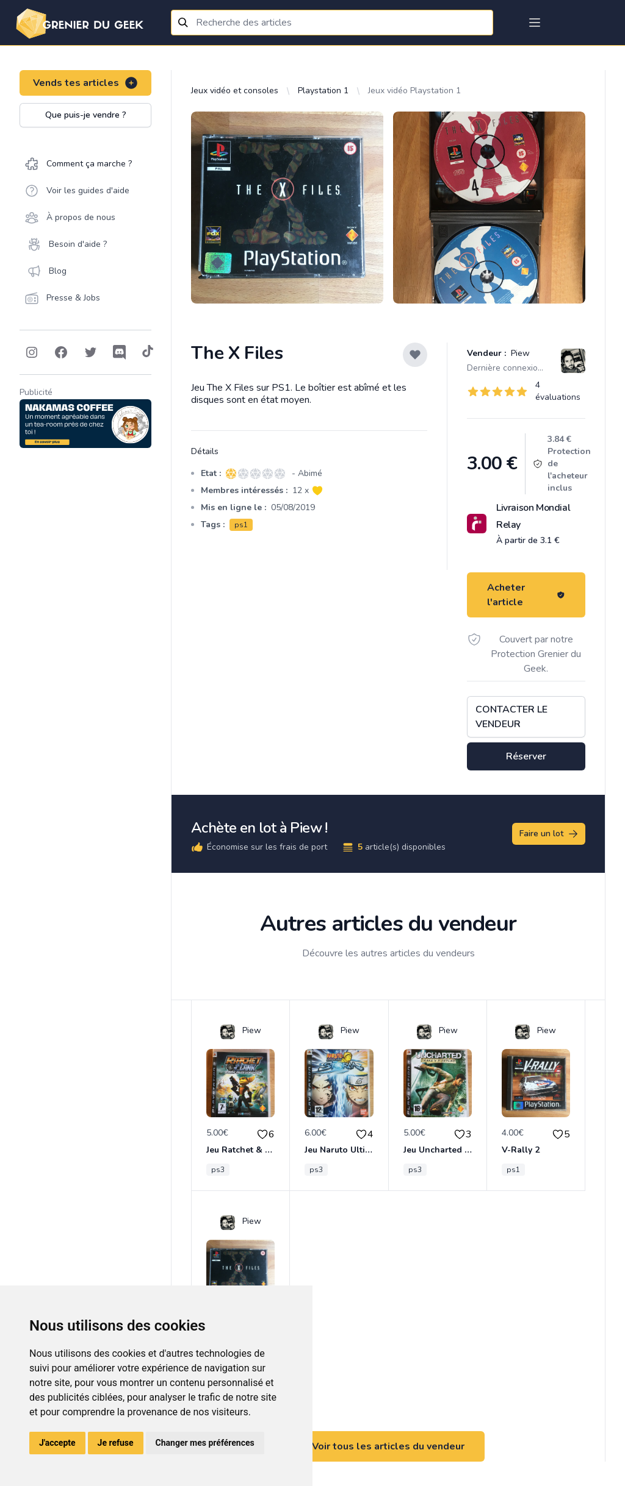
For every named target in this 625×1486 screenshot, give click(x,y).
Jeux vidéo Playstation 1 (414, 90)
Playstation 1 (323, 90)
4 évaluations (557, 391)
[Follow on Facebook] (61, 352)
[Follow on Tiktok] (147, 352)
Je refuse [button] (116, 1443)
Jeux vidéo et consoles (234, 90)
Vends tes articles (86, 83)
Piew (519, 353)
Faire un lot (549, 834)
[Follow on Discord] (119, 352)
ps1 (241, 525)
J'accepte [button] (57, 1443)
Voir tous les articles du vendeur (388, 1446)
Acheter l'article (526, 595)
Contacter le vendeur (511, 717)
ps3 (218, 1170)
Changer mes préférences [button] (205, 1443)
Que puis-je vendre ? (85, 115)
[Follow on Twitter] (90, 352)
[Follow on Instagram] (32, 352)
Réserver (526, 756)
